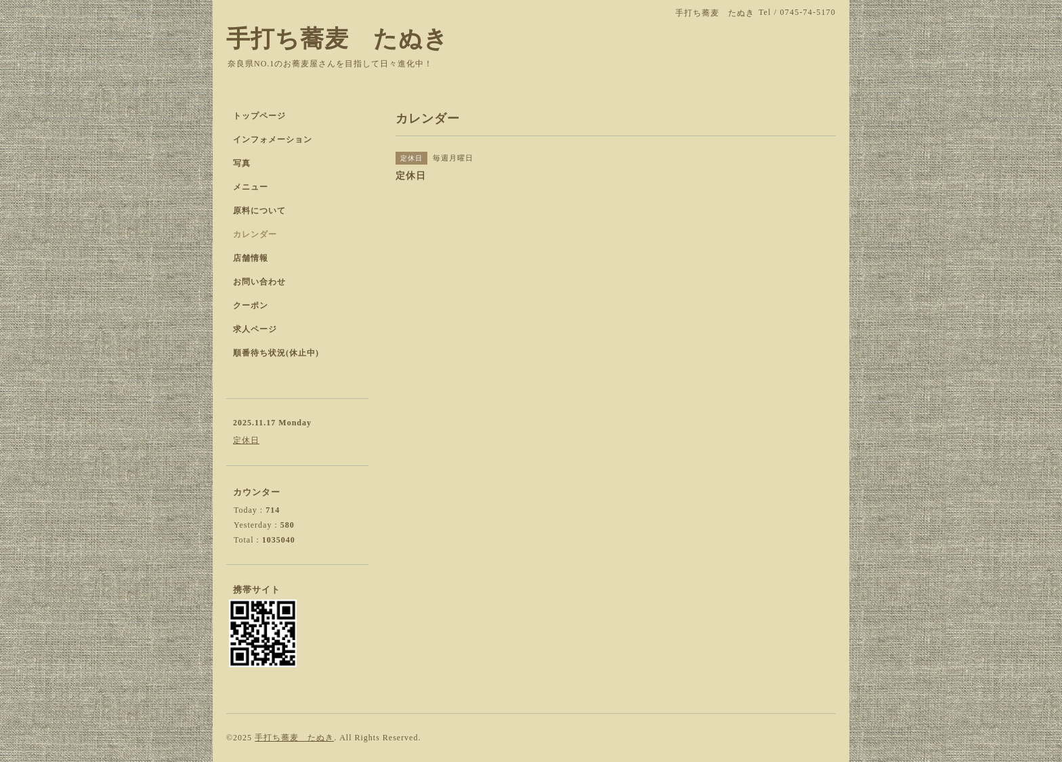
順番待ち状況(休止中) (276, 353)
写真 (242, 163)
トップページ (259, 116)
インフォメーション (272, 139)
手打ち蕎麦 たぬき (337, 39)
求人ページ (255, 329)
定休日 (246, 440)
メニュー (250, 187)
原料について (259, 210)
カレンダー (255, 234)
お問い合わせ (259, 282)
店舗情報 (250, 258)
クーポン (250, 305)
